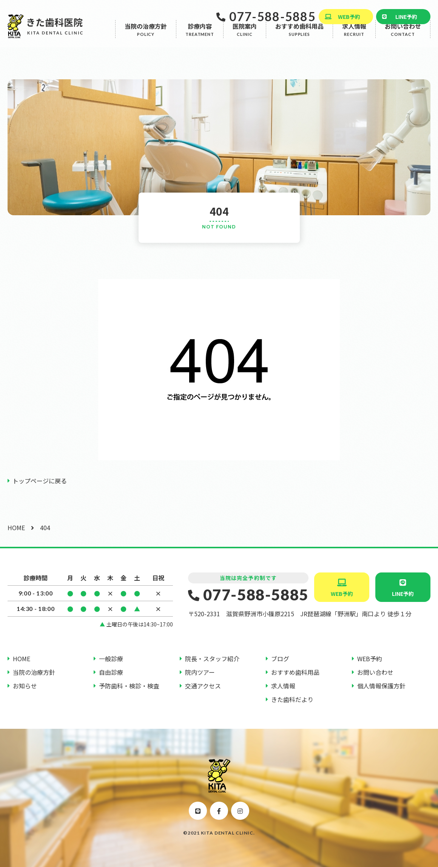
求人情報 (354, 40)
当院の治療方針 (146, 40)
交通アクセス (203, 685)
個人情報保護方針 (381, 685)
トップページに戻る (39, 480)
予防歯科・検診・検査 (129, 685)
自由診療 (111, 672)
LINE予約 (406, 16)
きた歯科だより (292, 699)
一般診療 (111, 658)
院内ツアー (200, 672)
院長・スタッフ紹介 (212, 658)
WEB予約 (349, 16)
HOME (16, 527)
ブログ (280, 658)
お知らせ (25, 685)
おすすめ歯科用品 (299, 40)
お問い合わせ (403, 40)
